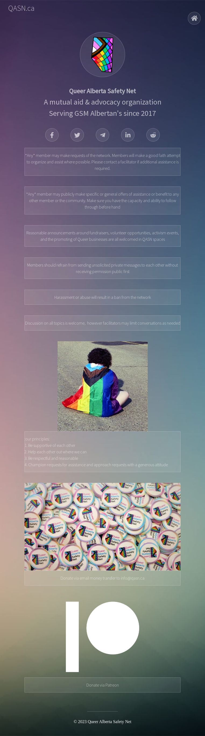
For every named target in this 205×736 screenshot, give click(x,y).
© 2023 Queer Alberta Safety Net (102, 721)
